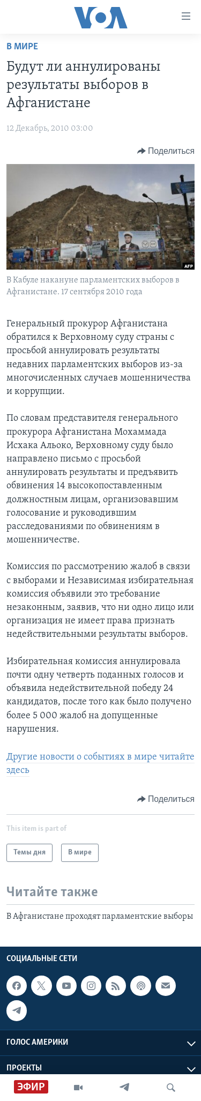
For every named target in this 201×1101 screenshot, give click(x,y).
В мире (22, 47)
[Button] (166, 151)
